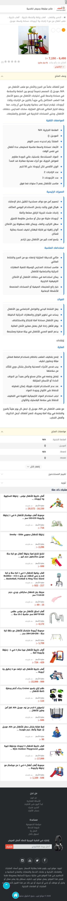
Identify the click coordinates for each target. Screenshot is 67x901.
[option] (33, 41)
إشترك (9, 846)
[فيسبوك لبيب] (44, 860)
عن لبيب (33, 798)
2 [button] (58, 30)
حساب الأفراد (33, 811)
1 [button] (63, 30)
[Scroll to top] (6, 885)
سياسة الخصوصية (33, 824)
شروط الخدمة (33, 828)
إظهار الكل (33, 467)
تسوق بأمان (33, 834)
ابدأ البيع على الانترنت (33, 804)
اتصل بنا (33, 831)
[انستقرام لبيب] (22, 860)
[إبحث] (66, 2)
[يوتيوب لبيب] (29, 860)
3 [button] (53, 30)
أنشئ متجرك (33, 807)
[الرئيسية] (15, 895)
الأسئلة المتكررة (33, 801)
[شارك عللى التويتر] (37, 860)
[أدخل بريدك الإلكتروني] (32, 846)
